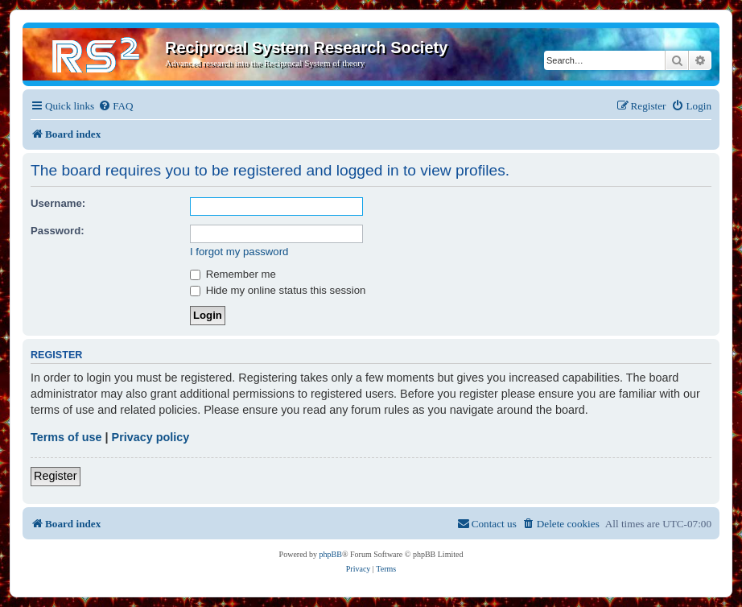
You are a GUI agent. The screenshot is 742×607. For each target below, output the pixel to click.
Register (55, 475)
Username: (58, 203)
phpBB (330, 554)
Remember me (233, 274)
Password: (58, 231)
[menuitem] (115, 106)
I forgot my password (239, 252)
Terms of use (66, 437)
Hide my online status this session (277, 290)
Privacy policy (151, 437)
